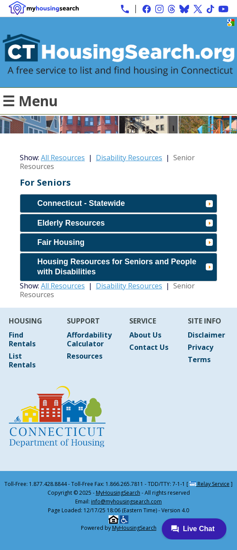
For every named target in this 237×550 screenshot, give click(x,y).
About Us (145, 335)
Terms (199, 359)
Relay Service (210, 484)
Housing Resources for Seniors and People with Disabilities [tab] (125, 266)
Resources (84, 356)
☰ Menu (30, 100)
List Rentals (22, 360)
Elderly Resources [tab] (125, 223)
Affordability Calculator (89, 339)
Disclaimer (206, 335)
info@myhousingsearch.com (126, 501)
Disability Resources (129, 157)
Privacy (200, 347)
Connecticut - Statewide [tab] (125, 203)
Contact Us (148, 347)
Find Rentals (22, 339)
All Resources (63, 157)
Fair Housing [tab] (125, 242)
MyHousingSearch (118, 492)
